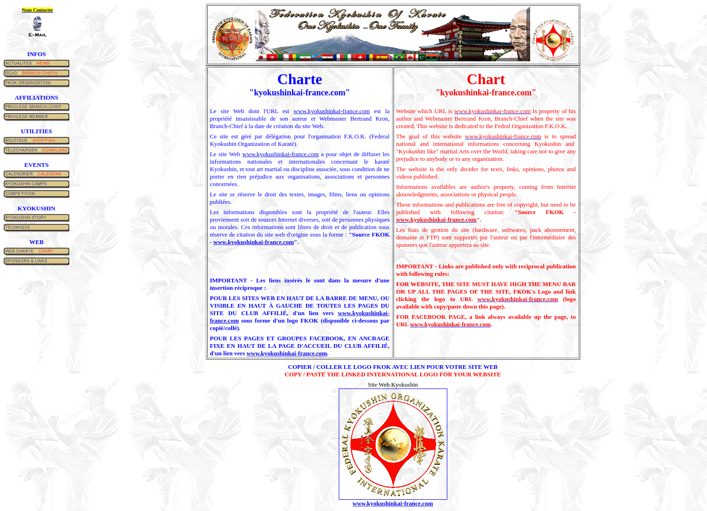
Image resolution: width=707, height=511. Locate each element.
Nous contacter (37, 10)
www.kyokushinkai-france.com (331, 111)
